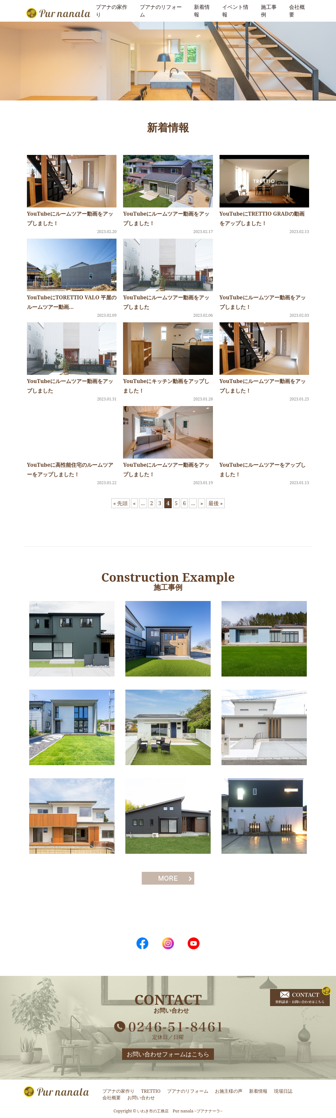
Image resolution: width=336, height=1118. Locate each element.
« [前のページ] (134, 503)
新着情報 (258, 1091)
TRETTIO (150, 1091)
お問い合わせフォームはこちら (168, 1054)
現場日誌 (283, 1091)
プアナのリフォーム (187, 1091)
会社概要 (111, 1097)
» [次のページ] (201, 503)
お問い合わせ (141, 1097)
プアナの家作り (118, 1091)
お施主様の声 (228, 1091)
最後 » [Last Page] (215, 503)
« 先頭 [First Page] (120, 503)
